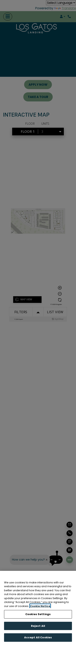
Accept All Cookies (38, 637)
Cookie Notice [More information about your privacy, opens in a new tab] (40, 606)
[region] (38, 608)
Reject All (38, 626)
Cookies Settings (38, 614)
